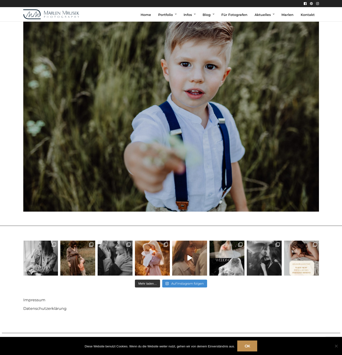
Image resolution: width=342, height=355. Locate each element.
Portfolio (165, 15)
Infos (188, 15)
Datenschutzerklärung (44, 308)
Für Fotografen (234, 15)
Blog (207, 15)
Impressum (34, 300)
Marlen (287, 15)
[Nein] (336, 346)
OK (247, 346)
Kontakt (308, 15)
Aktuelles (263, 15)
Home (146, 15)
